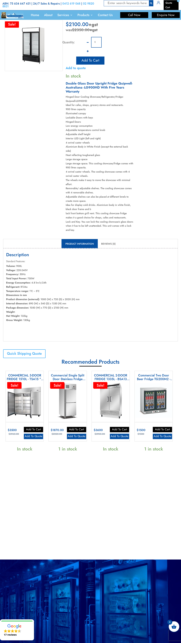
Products (83, 15)
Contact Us (105, 15)
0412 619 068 (71, 4)
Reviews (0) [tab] (108, 244)
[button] (17, 629)
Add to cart (90, 60)
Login (160, 2)
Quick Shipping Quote (24, 353)
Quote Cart (168, 5)
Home (35, 15)
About (48, 15)
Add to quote (76, 67)
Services (63, 15)
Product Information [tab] (79, 244)
